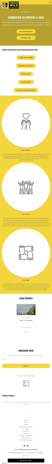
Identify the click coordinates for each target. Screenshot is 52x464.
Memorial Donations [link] (25, 427)
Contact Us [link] (25, 433)
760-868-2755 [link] (26, 12)
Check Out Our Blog (26, 57)
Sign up (25, 366)
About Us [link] (26, 431)
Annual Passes (26, 82)
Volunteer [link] (26, 429)
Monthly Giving (26, 38)
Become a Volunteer (26, 65)
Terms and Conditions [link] (26, 440)
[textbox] (26, 360)
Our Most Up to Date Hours (26, 90)
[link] (10, 2)
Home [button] (26, 420)
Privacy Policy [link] (25, 438)
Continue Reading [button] (26, 327)
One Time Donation (26, 31)
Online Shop (26, 74)
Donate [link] (26, 424)
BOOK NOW (27, 460)
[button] (49, 2)
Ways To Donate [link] (26, 435)
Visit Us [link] (26, 422)
